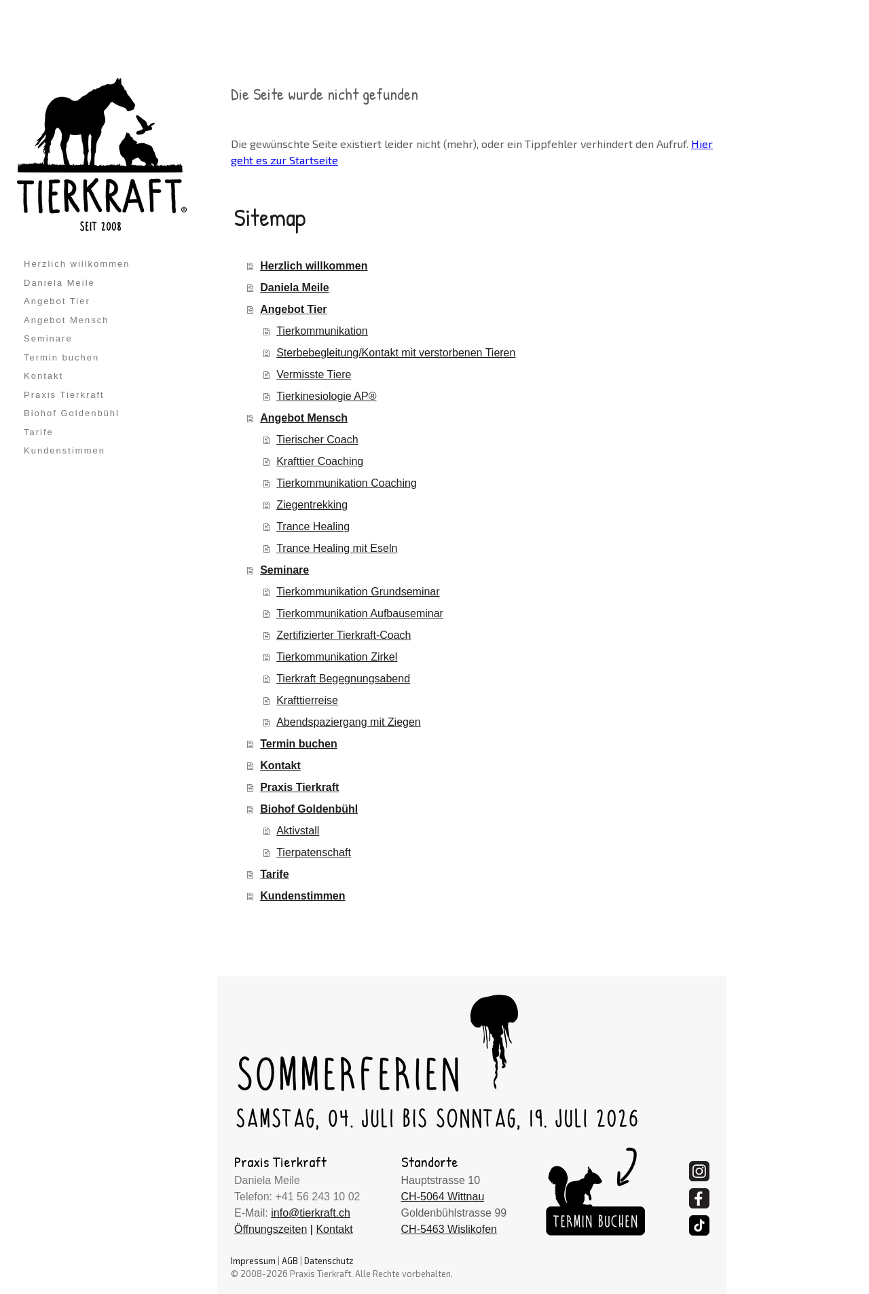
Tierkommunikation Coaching (346, 483)
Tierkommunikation (322, 331)
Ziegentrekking (312, 505)
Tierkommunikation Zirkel (336, 657)
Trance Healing (313, 526)
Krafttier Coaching (319, 461)
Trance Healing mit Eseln (336, 548)
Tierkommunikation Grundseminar (357, 591)
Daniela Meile (59, 283)
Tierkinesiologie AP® (326, 396)
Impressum (253, 1260)
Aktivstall (297, 830)
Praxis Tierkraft (64, 395)
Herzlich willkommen (77, 264)
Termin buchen (61, 357)
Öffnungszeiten (270, 1229)
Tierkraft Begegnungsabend (343, 678)
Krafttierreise (307, 700)
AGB (290, 1260)
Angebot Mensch (66, 320)
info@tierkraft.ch (310, 1213)
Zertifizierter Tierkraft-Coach (343, 635)
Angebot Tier (57, 301)
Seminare (48, 338)
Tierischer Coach (317, 439)
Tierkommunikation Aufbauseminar (359, 613)
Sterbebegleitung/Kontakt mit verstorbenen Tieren (395, 352)
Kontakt (43, 376)
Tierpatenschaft (313, 852)
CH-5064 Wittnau (443, 1196)
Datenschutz (329, 1260)
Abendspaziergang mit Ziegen (348, 722)
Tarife (39, 432)
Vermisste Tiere (313, 374)
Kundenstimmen (64, 450)
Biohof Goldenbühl (71, 413)
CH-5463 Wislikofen (449, 1229)
